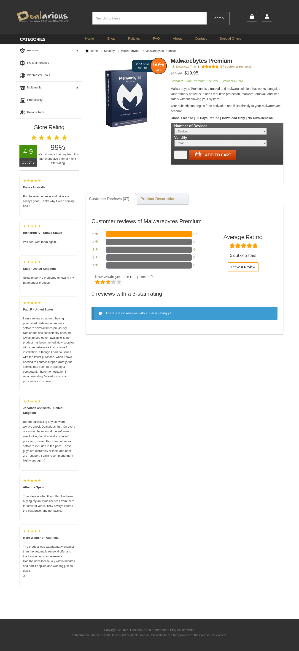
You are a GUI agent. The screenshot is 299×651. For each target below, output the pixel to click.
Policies (134, 38)
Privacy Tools (32, 112)
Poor (97, 282)
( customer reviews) (235, 66)
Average (108, 282)
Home (89, 38)
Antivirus (49, 50)
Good (113, 282)
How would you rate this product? (124, 277)
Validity (180, 138)
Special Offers (230, 38)
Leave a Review (243, 267)
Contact (201, 38)
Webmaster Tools (35, 75)
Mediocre (103, 282)
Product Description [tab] (157, 199)
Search (218, 18)
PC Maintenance (34, 63)
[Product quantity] (180, 155)
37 (195, 234)
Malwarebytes (130, 50)
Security (109, 50)
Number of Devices (190, 126)
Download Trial (184, 66)
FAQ (156, 38)
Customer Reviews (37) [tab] (109, 199)
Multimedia (49, 87)
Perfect (119, 282)
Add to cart (213, 154)
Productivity (31, 100)
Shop (111, 38)
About (177, 38)
